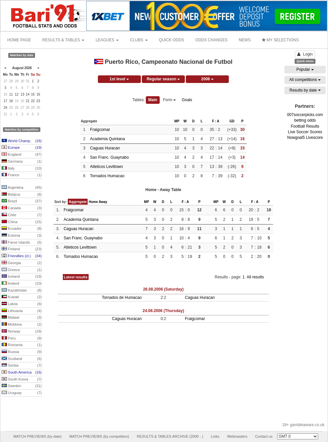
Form (169, 100)
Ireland (22, 283)
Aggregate (78, 202)
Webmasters (237, 436)
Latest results (76, 277)
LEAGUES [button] (107, 40)
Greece (22, 270)
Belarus (22, 194)
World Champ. (22, 141)
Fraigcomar (100, 129)
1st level (119, 79)
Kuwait (22, 297)
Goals (187, 100)
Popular (305, 69)
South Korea (22, 379)
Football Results (305, 126)
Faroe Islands (22, 242)
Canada (22, 208)
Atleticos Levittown (106, 166)
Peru (22, 338)
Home (93, 202)
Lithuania (22, 311)
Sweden (22, 386)
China (22, 222)
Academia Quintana (107, 139)
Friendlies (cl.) (22, 256)
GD (231, 121)
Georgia (22, 263)
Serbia (22, 365)
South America (22, 372)
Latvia (22, 304)
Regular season (163, 79)
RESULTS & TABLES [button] (63, 40)
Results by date (304, 90)
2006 (207, 79)
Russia (22, 352)
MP (176, 121)
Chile (22, 215)
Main (152, 100)
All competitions (305, 79)
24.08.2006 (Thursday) (163, 310)
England (22, 154)
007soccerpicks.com (305, 114)
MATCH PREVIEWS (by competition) (99, 436)
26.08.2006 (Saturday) (163, 289)
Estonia (22, 235)
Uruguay (22, 393)
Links (215, 436)
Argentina (22, 187)
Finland (22, 249)
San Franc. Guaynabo (109, 157)
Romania (22, 345)
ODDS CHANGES (211, 40)
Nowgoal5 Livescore (305, 137)
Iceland (22, 276)
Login (304, 54)
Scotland (22, 359)
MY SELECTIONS (280, 40)
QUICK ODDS (171, 40)
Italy (22, 168)
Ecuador (22, 228)
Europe (22, 147)
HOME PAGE (19, 40)
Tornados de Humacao (122, 297)
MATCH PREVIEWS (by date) (37, 436)
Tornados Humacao (107, 176)
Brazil (22, 201)
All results (255, 277)
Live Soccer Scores (305, 132)
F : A (215, 121)
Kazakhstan (22, 290)
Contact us (264, 436)
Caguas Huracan (105, 148)
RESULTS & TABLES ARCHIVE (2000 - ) (170, 436)
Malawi (22, 317)
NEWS (245, 40)
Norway (22, 331)
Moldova (22, 324)
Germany (22, 161)
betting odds (305, 120)
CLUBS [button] (138, 40)
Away (103, 202)
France (22, 175)
